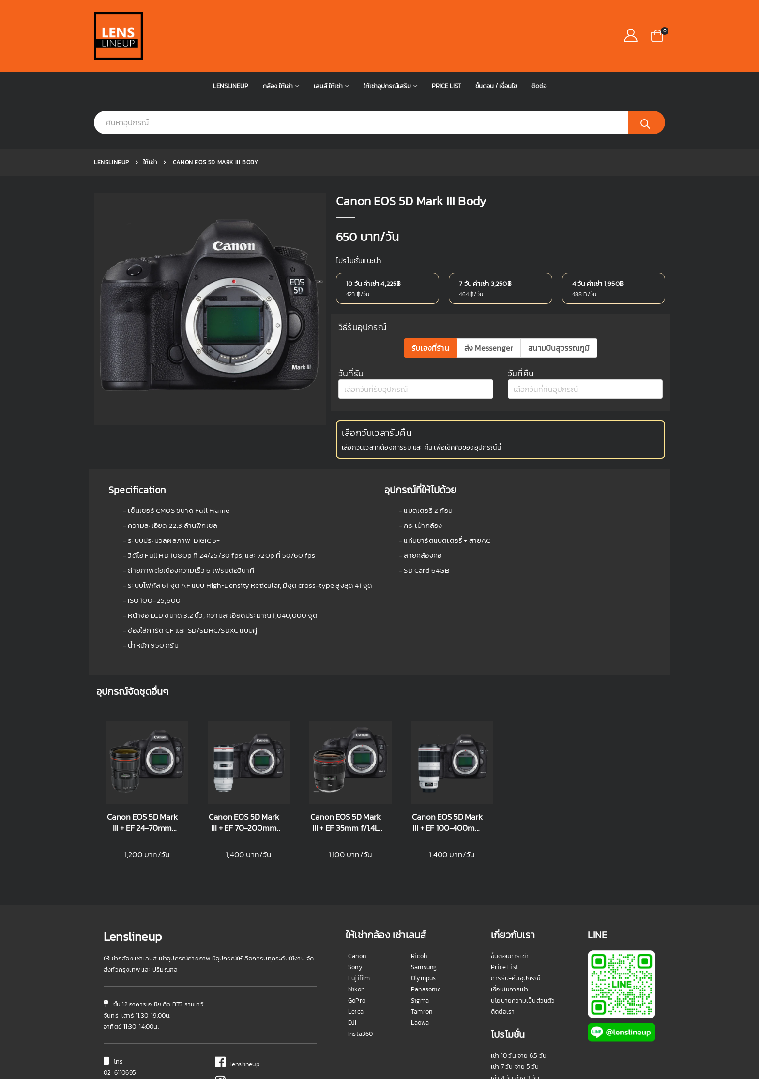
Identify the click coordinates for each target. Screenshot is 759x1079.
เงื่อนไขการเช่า (509, 907)
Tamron (421, 929)
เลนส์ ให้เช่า (328, 85)
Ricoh (419, 873)
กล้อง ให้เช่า (278, 85)
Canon (357, 873)
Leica (356, 929)
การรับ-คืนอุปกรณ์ (516, 895)
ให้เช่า (150, 162)
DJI (352, 940)
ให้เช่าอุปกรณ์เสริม (387, 85)
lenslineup (237, 982)
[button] (657, 35)
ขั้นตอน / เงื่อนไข (496, 85)
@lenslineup (239, 1000)
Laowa (420, 940)
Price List (446, 85)
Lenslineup (230, 85)
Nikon (356, 907)
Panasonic (425, 907)
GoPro (356, 918)
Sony (355, 884)
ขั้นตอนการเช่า (510, 873)
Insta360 (360, 951)
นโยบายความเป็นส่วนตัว (523, 918)
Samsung (424, 884)
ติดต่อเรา (503, 929)
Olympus (423, 895)
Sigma (420, 918)
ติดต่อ (538, 85)
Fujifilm (359, 895)
